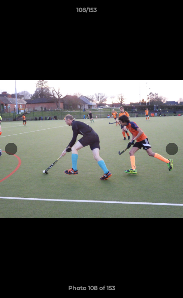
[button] (153, 12)
